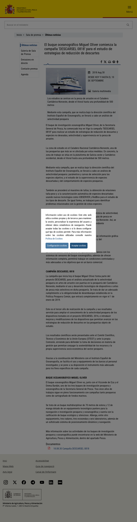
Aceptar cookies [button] (79, 245)
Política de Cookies (54, 238)
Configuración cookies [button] (57, 245)
